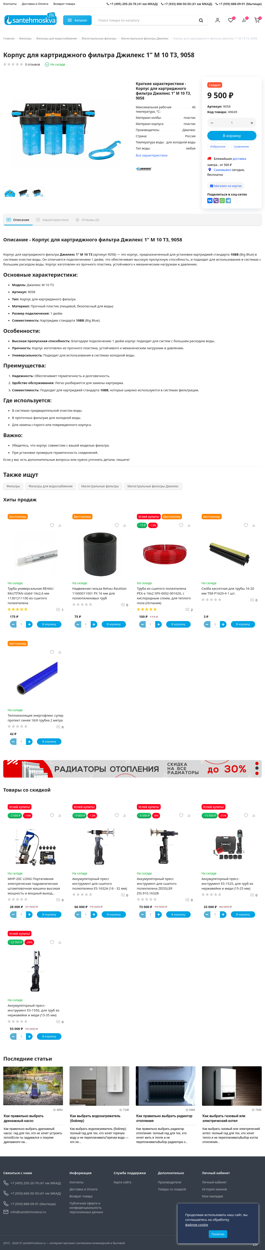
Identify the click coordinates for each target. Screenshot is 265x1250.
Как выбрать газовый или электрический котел (223, 1118)
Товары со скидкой (172, 1189)
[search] (200, 20)
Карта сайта (122, 1182)
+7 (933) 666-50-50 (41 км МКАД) (186, 4)
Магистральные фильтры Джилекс (145, 38)
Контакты (10, 4)
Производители (169, 1182)
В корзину (232, 135)
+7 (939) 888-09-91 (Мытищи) (239, 4)
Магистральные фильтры (99, 38)
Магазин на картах (226, 186)
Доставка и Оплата (35, 4)
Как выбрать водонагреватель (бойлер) (95, 1118)
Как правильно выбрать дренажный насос (24, 1118)
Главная (8, 38)
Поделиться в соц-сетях (227, 194)
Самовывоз (222, 170)
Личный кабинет (214, 1182)
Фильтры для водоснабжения (56, 38)
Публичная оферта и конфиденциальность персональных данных (86, 1207)
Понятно (218, 1234)
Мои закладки (212, 1196)
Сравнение (241, 146)
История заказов (214, 1189)
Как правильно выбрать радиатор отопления (164, 1118)
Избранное (217, 146)
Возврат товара (64, 4)
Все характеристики (151, 155)
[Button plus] (29, 624)
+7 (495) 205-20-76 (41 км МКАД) (132, 4)
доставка (239, 159)
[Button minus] (13, 624)
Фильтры (25, 38)
